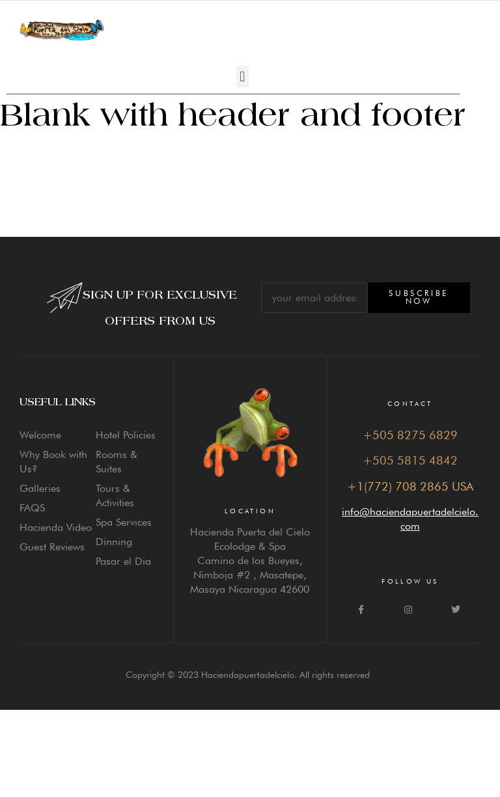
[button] (242, 76)
